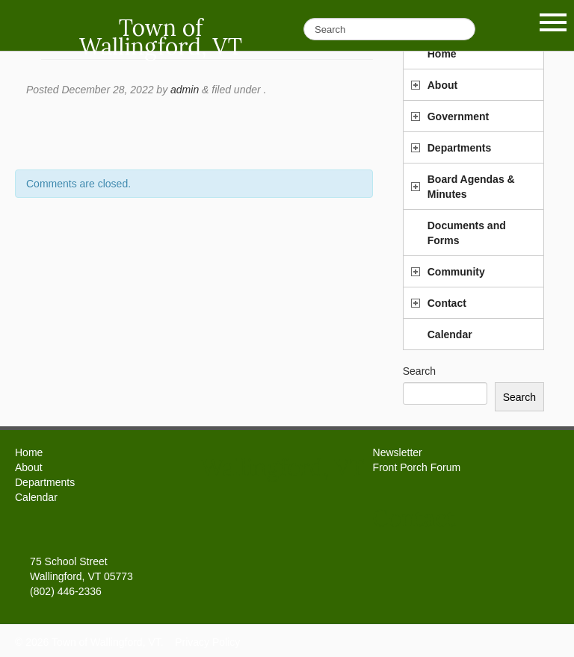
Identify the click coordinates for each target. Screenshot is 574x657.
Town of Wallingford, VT (160, 36)
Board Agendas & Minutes (471, 186)
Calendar (450, 334)
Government (458, 116)
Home (29, 452)
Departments (460, 148)
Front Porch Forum (416, 467)
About (442, 85)
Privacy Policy (207, 642)
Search (419, 371)
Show (553, 22)
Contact (447, 303)
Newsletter (397, 452)
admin (184, 90)
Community (456, 272)
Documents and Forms (467, 232)
